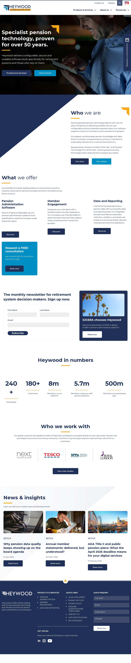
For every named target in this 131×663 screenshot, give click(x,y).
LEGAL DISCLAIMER (76, 606)
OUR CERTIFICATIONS (77, 626)
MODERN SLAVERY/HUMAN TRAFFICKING (75, 617)
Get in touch (13, 83)
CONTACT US (73, 623)
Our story (80, 168)
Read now (92, 343)
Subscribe (18, 341)
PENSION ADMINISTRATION (47, 607)
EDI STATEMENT (75, 629)
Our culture (103, 168)
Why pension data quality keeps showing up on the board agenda (22, 556)
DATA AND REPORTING (50, 617)
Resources (122, 10)
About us (106, 10)
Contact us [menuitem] (99, 3)
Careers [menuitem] (111, 3)
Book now (15, 276)
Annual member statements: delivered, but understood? (65, 556)
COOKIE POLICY (75, 612)
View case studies (65, 479)
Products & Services (84, 10)
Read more (14, 572)
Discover (11, 242)
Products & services (17, 73)
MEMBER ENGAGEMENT (46, 612)
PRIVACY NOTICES (76, 609)
